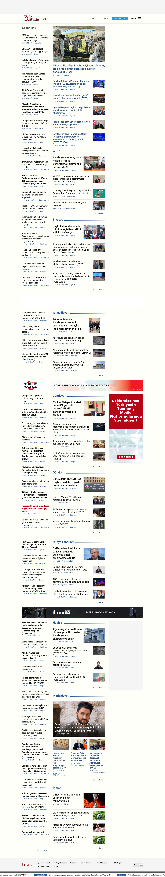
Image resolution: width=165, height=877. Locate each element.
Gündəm (58, 472)
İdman (57, 788)
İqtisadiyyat (61, 312)
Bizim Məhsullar (87, 863)
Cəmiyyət (59, 395)
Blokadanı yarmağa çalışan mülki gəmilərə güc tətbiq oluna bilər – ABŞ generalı (107, 875)
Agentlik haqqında (44, 863)
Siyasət (58, 219)
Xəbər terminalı (119, 18)
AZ (105, 18)
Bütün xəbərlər (98, 214)
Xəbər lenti (29, 28)
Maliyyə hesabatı (60, 863)
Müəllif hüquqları (102, 863)
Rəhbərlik (73, 863)
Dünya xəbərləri (63, 542)
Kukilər (55, 867)
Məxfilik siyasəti (43, 867)
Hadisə (57, 622)
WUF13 (57, 151)
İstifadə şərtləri (118, 863)
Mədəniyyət (61, 695)
